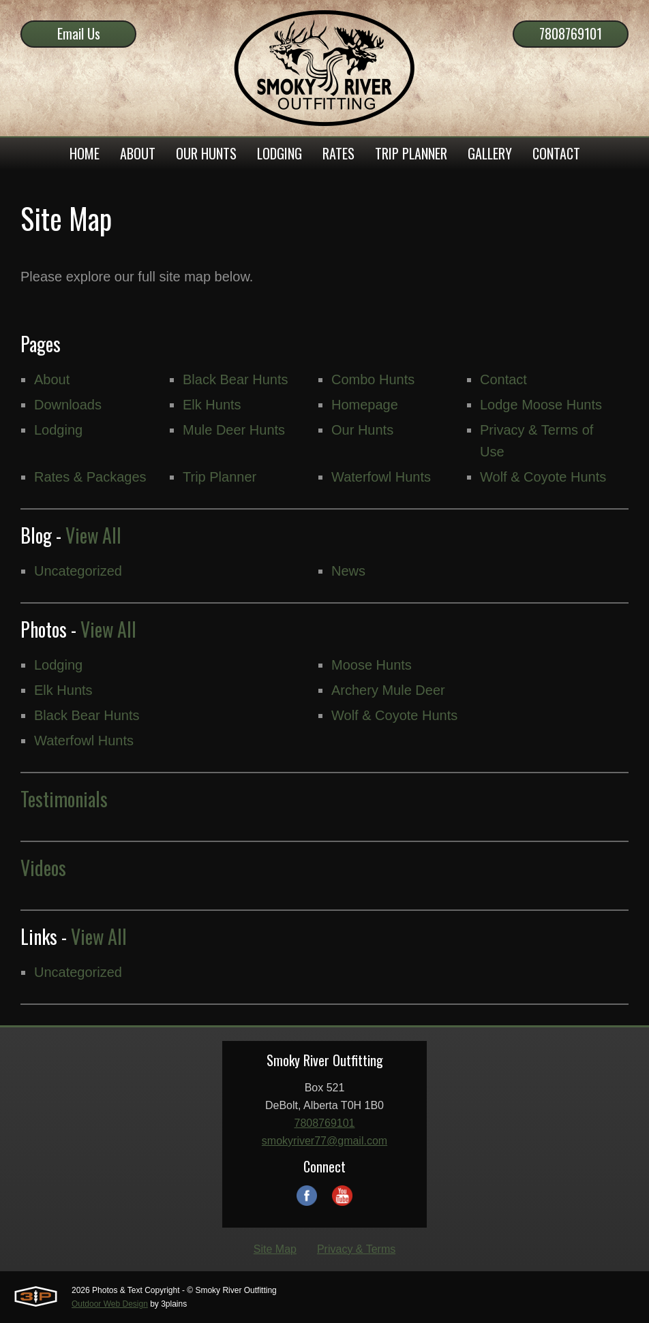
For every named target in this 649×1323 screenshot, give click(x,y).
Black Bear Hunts (235, 379)
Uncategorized (78, 570)
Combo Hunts (372, 379)
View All (93, 535)
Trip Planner (219, 476)
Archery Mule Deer (388, 690)
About (52, 379)
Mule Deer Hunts (234, 429)
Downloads (68, 404)
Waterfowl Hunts (381, 476)
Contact (503, 379)
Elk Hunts (212, 404)
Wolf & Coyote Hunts (543, 476)
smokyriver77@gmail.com (324, 1141)
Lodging (58, 429)
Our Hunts (362, 429)
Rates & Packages (90, 476)
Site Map (275, 1249)
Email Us (78, 33)
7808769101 (570, 33)
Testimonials (64, 799)
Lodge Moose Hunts (541, 404)
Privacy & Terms (356, 1249)
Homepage (364, 404)
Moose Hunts (371, 664)
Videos (43, 868)
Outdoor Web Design (110, 1304)
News (348, 570)
